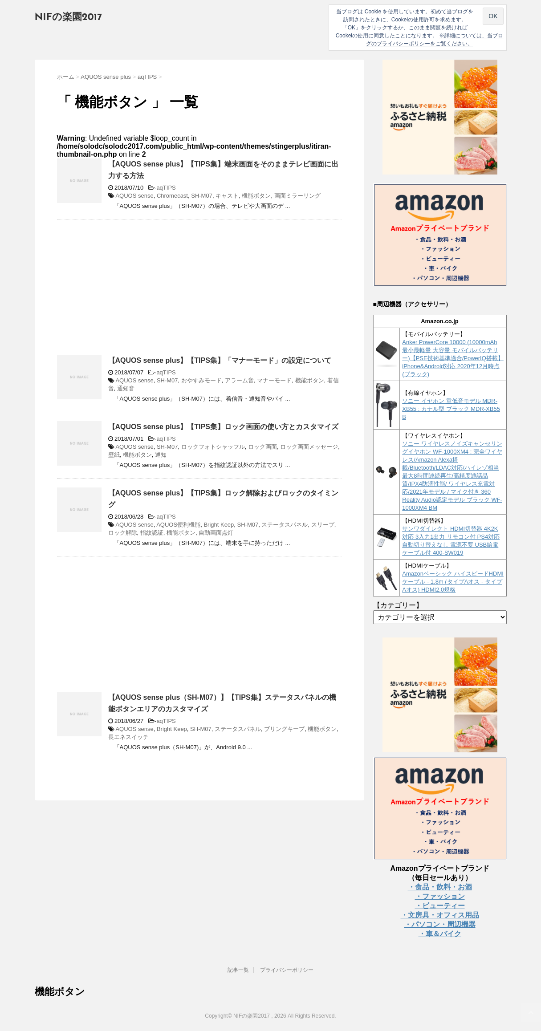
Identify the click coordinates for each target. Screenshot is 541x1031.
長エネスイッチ (128, 737)
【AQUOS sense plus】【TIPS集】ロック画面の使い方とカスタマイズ (223, 426)
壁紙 (114, 454)
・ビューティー (440, 905)
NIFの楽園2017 (68, 17)
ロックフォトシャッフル (213, 446)
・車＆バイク (440, 934)
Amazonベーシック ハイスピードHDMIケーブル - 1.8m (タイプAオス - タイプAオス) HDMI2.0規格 (453, 581)
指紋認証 (151, 532)
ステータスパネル (284, 524)
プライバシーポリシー (286, 970)
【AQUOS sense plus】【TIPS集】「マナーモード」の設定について (219, 360)
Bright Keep (218, 524)
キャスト (227, 195)
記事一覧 (238, 970)
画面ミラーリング (297, 195)
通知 (161, 454)
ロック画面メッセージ (309, 446)
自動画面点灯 (216, 532)
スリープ (322, 524)
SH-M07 (201, 195)
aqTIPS (165, 187)
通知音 (125, 388)
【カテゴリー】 (398, 605)
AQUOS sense (134, 195)
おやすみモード (201, 380)
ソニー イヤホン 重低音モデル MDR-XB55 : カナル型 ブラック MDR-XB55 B (451, 409)
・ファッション (440, 896)
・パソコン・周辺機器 (440, 924)
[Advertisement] (132, 290)
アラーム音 (239, 380)
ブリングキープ (284, 729)
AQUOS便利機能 (178, 524)
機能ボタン (256, 195)
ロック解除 (122, 532)
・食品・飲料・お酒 (440, 887)
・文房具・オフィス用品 (440, 915)
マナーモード (274, 380)
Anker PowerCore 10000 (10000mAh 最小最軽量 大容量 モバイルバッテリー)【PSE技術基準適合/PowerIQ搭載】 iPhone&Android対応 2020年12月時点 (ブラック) (453, 358)
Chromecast (172, 195)
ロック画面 (262, 446)
